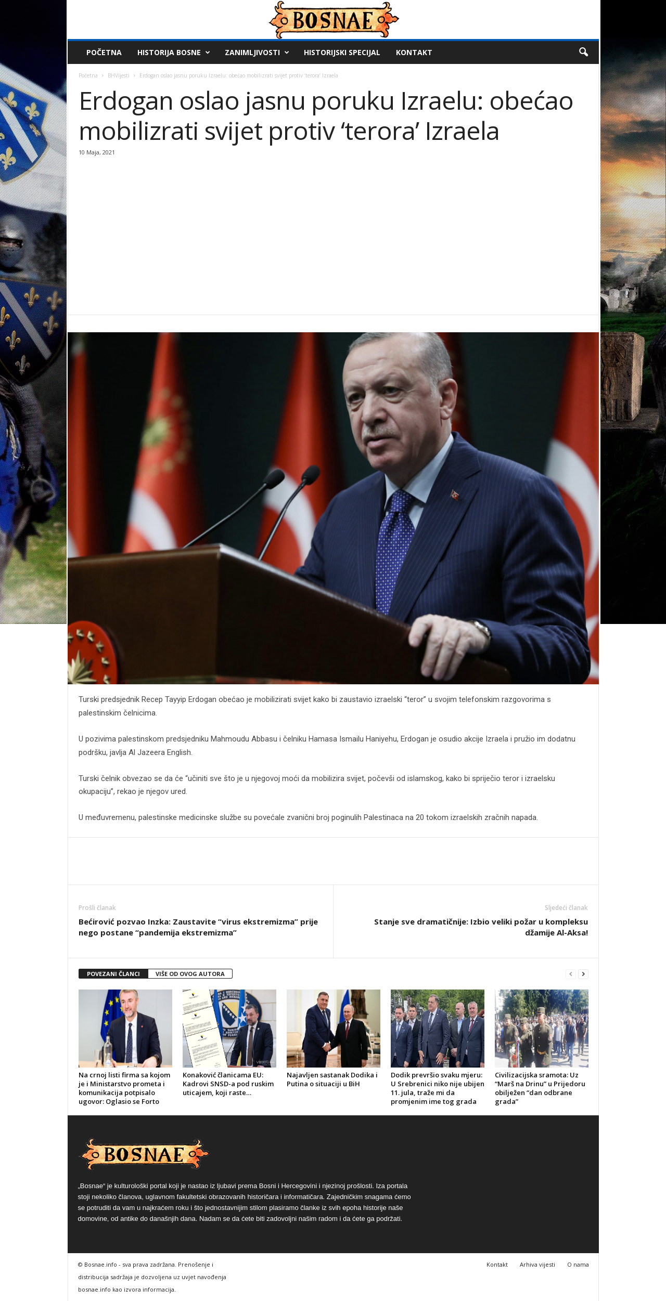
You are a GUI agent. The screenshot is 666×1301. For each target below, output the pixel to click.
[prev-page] (571, 974)
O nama (578, 1264)
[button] (583, 52)
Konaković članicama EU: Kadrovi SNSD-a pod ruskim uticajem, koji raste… (228, 1083)
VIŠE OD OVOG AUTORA (190, 974)
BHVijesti (119, 75)
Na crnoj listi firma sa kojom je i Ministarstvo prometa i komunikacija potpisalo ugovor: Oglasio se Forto (124, 1088)
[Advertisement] (333, 236)
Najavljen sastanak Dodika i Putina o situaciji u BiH (332, 1079)
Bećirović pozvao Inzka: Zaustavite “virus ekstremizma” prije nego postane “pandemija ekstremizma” (198, 927)
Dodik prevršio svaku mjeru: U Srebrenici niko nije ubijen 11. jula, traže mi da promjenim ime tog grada (437, 1088)
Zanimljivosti (257, 52)
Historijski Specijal (342, 52)
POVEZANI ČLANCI (113, 974)
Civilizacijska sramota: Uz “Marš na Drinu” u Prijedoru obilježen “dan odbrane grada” (540, 1088)
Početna (104, 52)
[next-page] (583, 974)
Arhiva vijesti (537, 1264)
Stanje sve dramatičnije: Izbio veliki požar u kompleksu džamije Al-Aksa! (481, 927)
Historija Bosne (173, 52)
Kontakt (414, 52)
